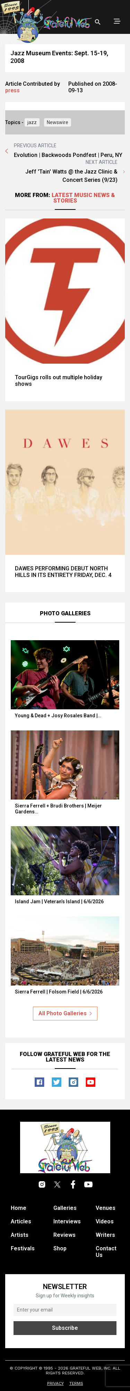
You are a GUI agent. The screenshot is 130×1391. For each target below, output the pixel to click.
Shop (60, 1248)
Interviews (67, 1221)
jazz (32, 122)
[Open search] (97, 22)
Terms (76, 1383)
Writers (105, 1235)
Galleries (65, 1208)
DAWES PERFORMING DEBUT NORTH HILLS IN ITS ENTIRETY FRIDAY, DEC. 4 (63, 571)
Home (18, 1208)
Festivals (23, 1248)
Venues (105, 1208)
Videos (105, 1221)
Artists (19, 1235)
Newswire (57, 122)
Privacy (55, 1383)
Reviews (64, 1235)
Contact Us (106, 1251)
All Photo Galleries (65, 1013)
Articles (21, 1221)
